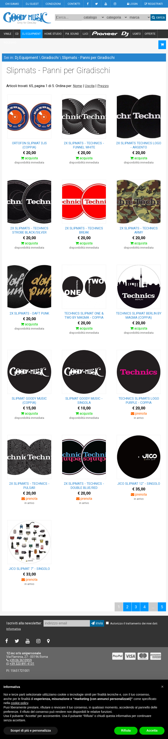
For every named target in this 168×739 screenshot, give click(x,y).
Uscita (89, 86)
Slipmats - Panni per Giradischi (88, 57)
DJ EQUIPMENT (31, 33)
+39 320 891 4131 (22, 663)
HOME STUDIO (53, 33)
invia (97, 623)
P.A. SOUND (72, 33)
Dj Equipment (26, 57)
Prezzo (103, 86)
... (153, 607)
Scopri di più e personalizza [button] (30, 730)
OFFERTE (150, 33)
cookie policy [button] (19, 703)
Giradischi (50, 57)
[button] (162, 686)
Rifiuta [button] (126, 730)
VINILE (7, 33)
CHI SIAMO (12, 3)
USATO (137, 33)
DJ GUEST (32, 3)
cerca (158, 17)
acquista (29, 158)
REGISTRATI (153, 3)
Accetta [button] (152, 730)
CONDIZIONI (53, 3)
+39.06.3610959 (20, 660)
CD (17, 33)
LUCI (85, 33)
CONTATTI (74, 3)
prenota (139, 413)
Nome (77, 86)
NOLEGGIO (10, 42)
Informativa (13, 629)
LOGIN (132, 3)
